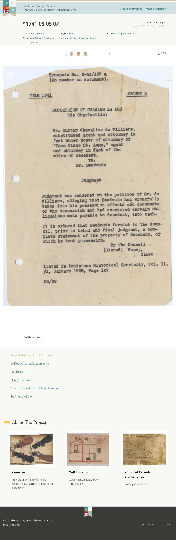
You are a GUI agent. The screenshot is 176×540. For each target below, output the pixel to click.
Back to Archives (32, 337)
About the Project (131, 9)
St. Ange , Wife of (22, 396)
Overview (19, 473)
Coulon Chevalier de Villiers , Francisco (35, 388)
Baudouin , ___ (20, 372)
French (72, 33)
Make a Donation (156, 9)
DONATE (168, 524)
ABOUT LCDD (149, 524)
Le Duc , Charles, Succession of (30, 363)
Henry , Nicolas (20, 380)
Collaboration (79, 473)
